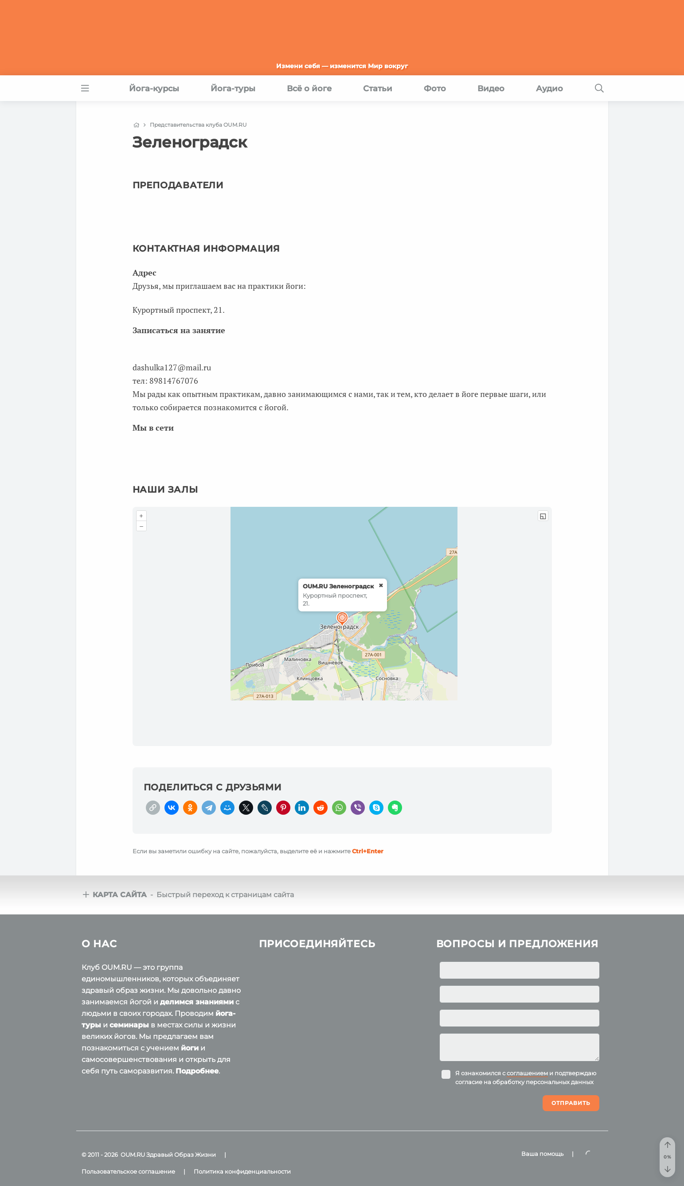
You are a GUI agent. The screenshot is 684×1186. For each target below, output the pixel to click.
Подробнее (197, 1071)
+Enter (367, 851)
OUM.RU (133, 1154)
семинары (129, 1025)
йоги (190, 1048)
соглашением (527, 1073)
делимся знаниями (197, 1002)
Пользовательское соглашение (128, 1171)
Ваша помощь (542, 1153)
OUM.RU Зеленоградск (338, 586)
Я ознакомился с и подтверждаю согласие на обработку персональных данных (525, 1077)
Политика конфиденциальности (242, 1171)
